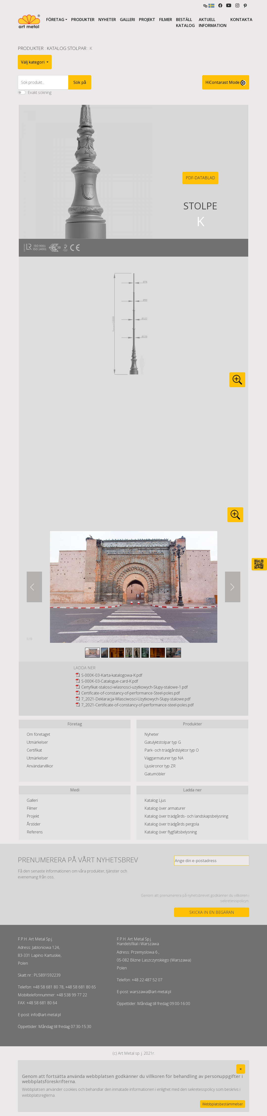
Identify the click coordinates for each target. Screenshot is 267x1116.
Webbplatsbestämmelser (222, 1104)
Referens (35, 832)
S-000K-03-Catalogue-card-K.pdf (109, 681)
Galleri (127, 19)
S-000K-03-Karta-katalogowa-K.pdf (111, 675)
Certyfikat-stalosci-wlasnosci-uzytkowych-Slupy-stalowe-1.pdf (134, 687)
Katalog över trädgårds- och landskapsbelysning (186, 816)
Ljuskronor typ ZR (160, 766)
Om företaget (38, 734)
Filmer (165, 19)
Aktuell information (212, 22)
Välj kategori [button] (33, 62)
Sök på (79, 82)
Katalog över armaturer (164, 808)
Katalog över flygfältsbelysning (170, 832)
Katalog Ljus (155, 800)
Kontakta (241, 19)
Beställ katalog (185, 22)
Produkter (82, 19)
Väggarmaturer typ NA (163, 758)
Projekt (147, 19)
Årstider (34, 824)
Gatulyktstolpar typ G (162, 742)
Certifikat (34, 750)
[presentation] (211, 879)
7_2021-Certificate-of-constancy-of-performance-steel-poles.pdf (137, 705)
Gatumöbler (154, 774)
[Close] (240, 1069)
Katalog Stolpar (66, 48)
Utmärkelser (37, 742)
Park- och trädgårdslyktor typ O (171, 750)
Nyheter (107, 19)
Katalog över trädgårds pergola (171, 824)
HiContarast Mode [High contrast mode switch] (225, 83)
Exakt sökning (39, 92)
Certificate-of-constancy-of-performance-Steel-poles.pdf (130, 693)
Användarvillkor (40, 766)
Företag (55, 19)
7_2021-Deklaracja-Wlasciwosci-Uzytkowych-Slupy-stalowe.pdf (135, 699)
